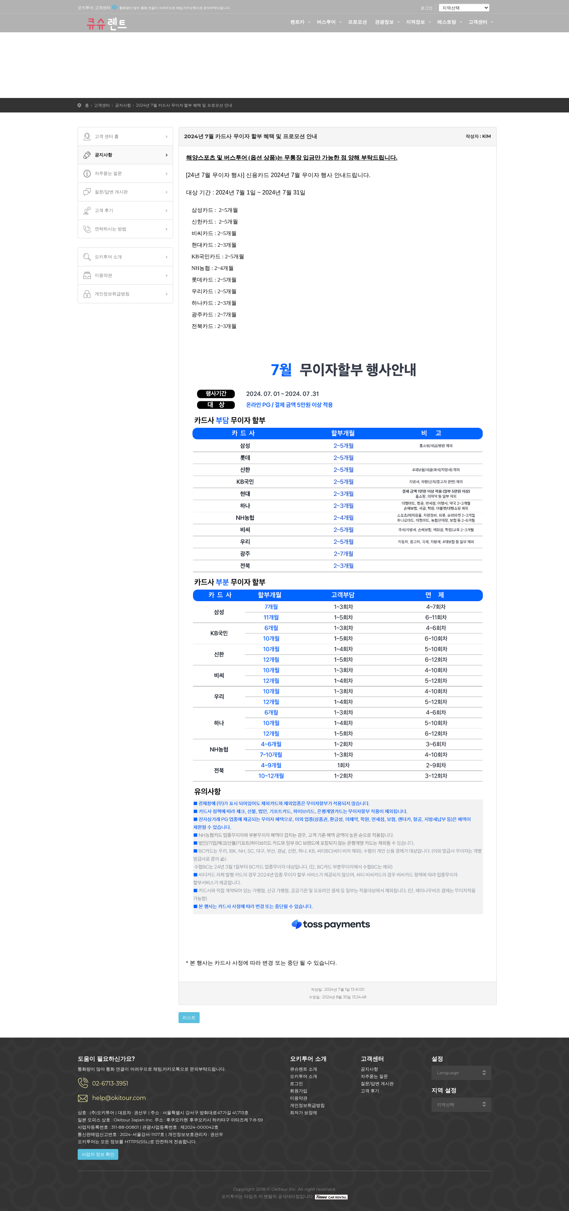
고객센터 (481, 22)
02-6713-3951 (110, 1083)
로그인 (427, 8)
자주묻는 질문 (102, 174)
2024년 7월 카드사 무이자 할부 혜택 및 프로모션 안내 (184, 105)
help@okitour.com (119, 1098)
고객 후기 (97, 211)
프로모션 (357, 22)
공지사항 (123, 105)
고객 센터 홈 (100, 137)
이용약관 (97, 276)
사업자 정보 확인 (98, 1154)
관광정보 (388, 22)
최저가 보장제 (303, 1112)
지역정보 (419, 22)
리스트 (189, 1017)
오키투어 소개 (102, 257)
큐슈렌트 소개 (303, 1069)
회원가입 (298, 1090)
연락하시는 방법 (104, 229)
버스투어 (330, 22)
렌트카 (301, 22)
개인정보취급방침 (106, 294)
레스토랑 (450, 22)
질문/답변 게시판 (105, 192)
